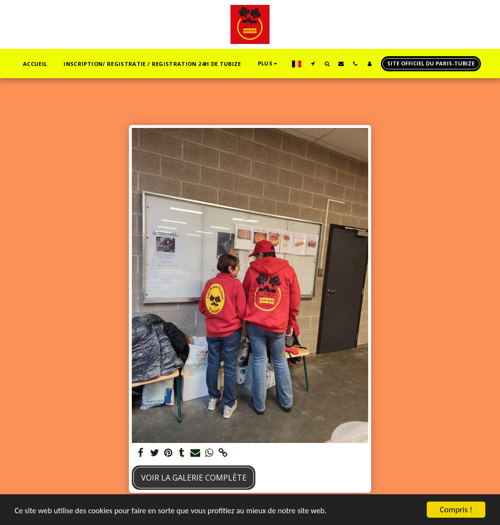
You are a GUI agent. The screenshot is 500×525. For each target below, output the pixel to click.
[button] (312, 63)
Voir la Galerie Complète (194, 477)
